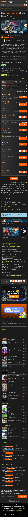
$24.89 (22, 144)
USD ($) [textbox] (10, 88)
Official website (6, 244)
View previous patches (6, 206)
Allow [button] (12, 514)
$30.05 (22, 164)
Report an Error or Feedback (19, 182)
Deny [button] (4, 514)
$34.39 (22, 172)
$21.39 (22, 117)
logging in (4, 215)
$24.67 (22, 138)
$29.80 (22, 151)
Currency (4, 88)
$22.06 (22, 124)
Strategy (18, 246)
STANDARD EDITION (14, 75)
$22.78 (22, 130)
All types (4, 75)
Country (4, 85)
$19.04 (22, 104)
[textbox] (12, 85)
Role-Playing (12, 246)
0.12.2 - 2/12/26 (13, 256)
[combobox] (15, 85)
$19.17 (22, 111)
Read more (14, 59)
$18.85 (22, 97)
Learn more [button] (19, 510)
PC (3, 65)
